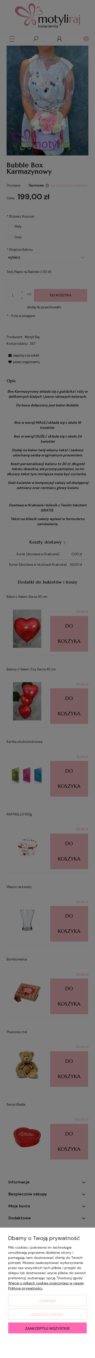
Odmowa (47, 1301)
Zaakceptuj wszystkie (47, 1328)
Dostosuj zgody (47, 1315)
